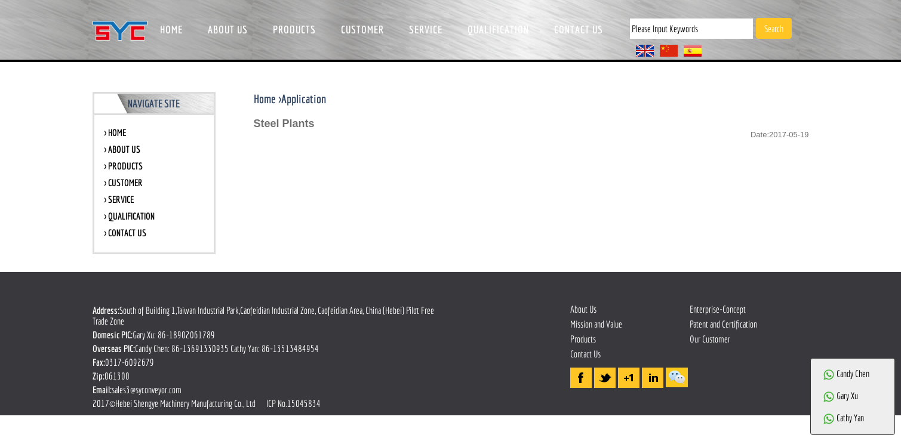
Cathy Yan (843, 417)
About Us (583, 309)
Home (265, 99)
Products (583, 339)
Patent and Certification (723, 324)
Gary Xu (840, 395)
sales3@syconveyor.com (147, 389)
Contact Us (585, 353)
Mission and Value (596, 324)
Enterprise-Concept (718, 309)
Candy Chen (846, 373)
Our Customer (710, 339)
